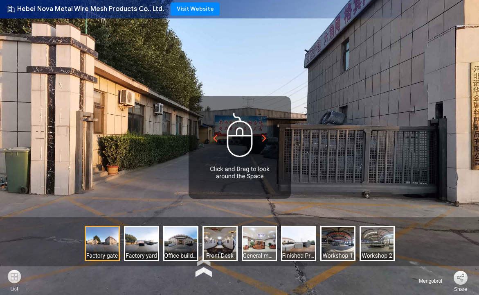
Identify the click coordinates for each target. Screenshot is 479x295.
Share (460, 289)
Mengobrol (425, 281)
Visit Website (195, 8)
